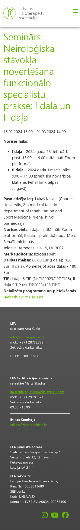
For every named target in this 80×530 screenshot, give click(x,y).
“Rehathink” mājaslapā (23, 297)
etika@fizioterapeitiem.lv (28, 424)
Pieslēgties (65, 11)
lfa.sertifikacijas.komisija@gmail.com (37, 391)
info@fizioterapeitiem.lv (27, 337)
